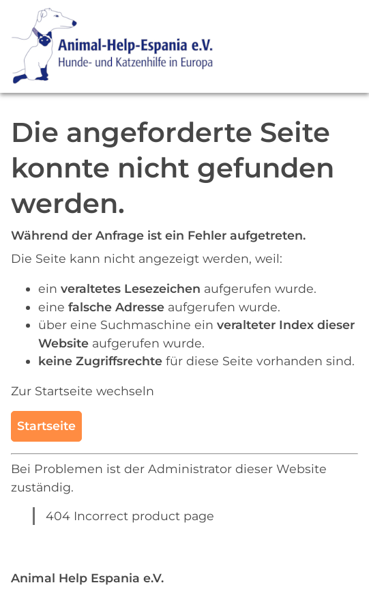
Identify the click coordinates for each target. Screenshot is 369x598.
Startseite (46, 425)
